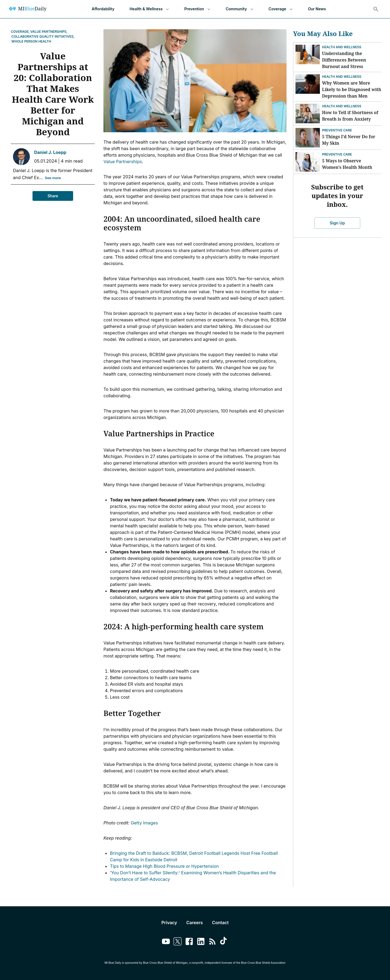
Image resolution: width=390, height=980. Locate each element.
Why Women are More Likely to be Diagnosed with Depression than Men (351, 89)
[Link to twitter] (177, 942)
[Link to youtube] (166, 942)
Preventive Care (337, 130)
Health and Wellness (341, 47)
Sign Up (337, 223)
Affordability (103, 9)
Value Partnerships (122, 161)
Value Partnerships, (48, 32)
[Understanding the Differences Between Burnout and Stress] (307, 54)
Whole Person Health (31, 41)
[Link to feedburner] (212, 942)
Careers (194, 922)
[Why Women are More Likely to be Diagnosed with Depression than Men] (307, 84)
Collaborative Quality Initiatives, (42, 36)
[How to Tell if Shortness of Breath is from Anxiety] (307, 113)
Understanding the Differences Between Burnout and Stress (344, 59)
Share (52, 196)
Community (239, 9)
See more (53, 178)
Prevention (197, 9)
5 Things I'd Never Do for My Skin (348, 140)
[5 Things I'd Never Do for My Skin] (307, 137)
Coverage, (20, 32)
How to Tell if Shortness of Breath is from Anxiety (350, 115)
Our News (317, 9)
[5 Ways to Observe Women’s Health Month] (307, 162)
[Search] (375, 9)
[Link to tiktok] (224, 942)
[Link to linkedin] (201, 942)
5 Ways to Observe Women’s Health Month (347, 164)
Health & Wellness (149, 9)
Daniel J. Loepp (50, 152)
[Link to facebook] (189, 942)
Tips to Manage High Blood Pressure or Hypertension (164, 866)
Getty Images (144, 823)
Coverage (280, 9)
